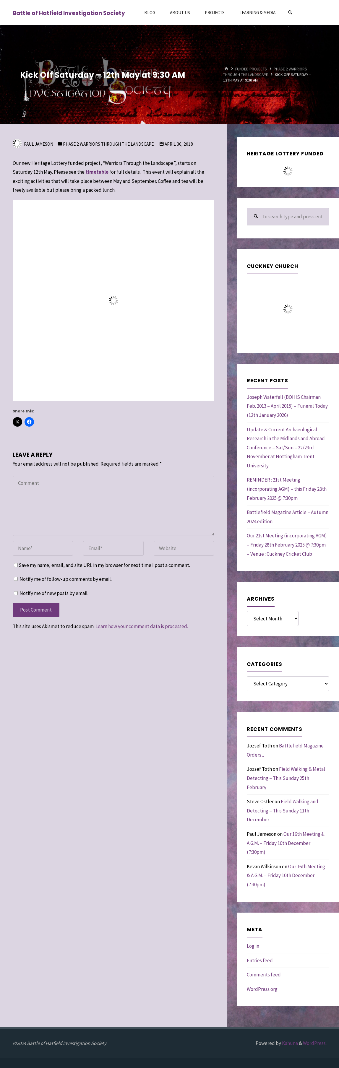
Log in (253, 946)
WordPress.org (262, 989)
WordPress (314, 1043)
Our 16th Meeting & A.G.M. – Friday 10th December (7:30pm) (286, 843)
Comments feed (264, 974)
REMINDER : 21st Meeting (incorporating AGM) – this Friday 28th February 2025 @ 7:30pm (287, 489)
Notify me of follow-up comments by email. (66, 579)
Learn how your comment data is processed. (141, 626)
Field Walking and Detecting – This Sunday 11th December (282, 810)
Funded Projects (251, 68)
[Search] (290, 12)
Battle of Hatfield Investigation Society (69, 13)
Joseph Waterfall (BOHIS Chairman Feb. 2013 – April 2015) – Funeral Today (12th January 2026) (287, 406)
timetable (96, 172)
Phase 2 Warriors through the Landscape (108, 144)
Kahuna (289, 1043)
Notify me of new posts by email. (54, 593)
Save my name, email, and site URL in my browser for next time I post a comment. (102, 565)
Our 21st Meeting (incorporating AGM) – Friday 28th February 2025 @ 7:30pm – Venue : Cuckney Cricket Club (287, 544)
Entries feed (260, 960)
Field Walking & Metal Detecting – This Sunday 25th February (286, 778)
